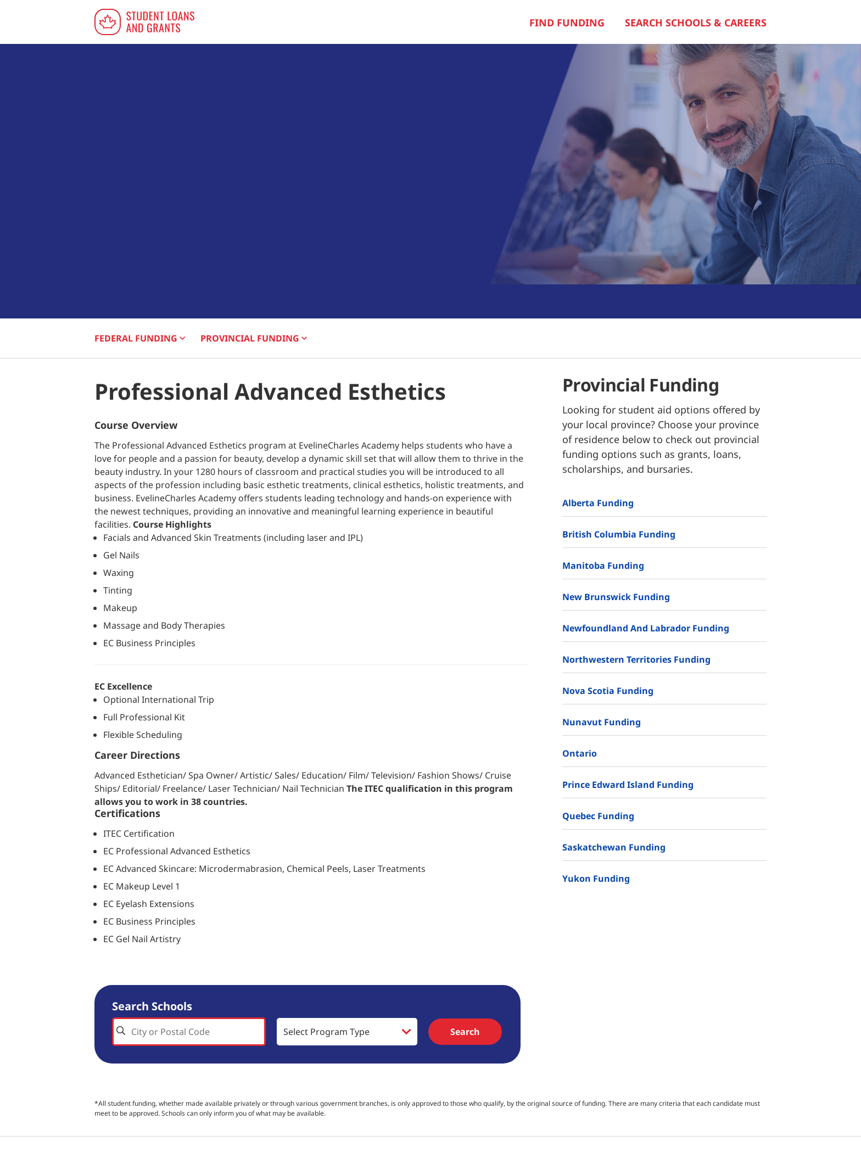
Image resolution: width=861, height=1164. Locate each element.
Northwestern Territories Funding (636, 659)
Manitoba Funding (603, 565)
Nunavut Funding (601, 722)
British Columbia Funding (618, 534)
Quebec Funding (598, 816)
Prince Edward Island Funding (628, 785)
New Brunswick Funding (616, 597)
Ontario (579, 753)
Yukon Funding (596, 878)
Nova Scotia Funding (607, 691)
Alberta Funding (598, 503)
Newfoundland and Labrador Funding (645, 628)
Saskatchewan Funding (614, 847)
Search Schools (152, 1006)
